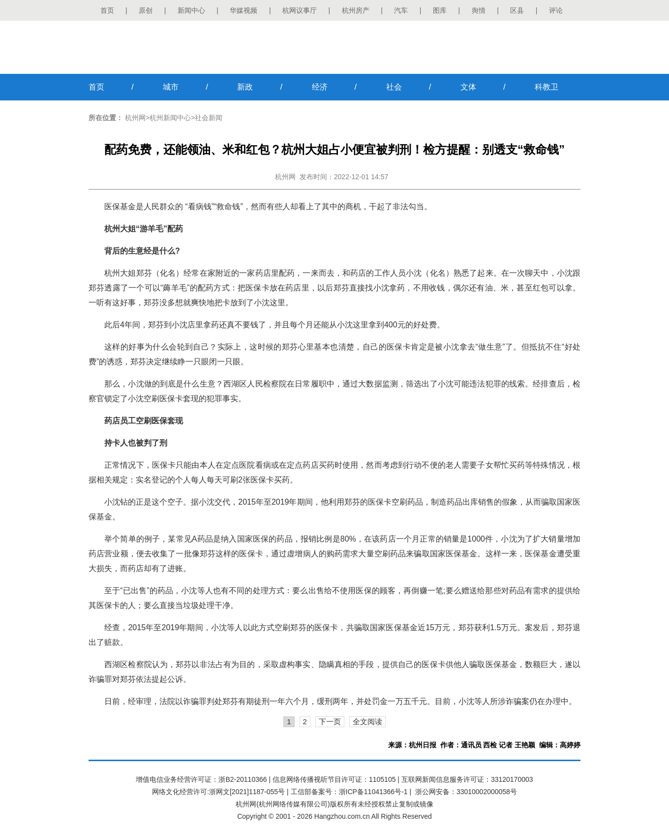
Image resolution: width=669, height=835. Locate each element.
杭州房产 (355, 10)
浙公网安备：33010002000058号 (466, 792)
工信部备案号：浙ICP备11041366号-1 (349, 792)
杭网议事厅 (299, 10)
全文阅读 (367, 721)
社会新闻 (208, 118)
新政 (245, 87)
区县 (517, 10)
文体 (468, 87)
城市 (171, 87)
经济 (320, 87)
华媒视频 (243, 10)
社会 (394, 87)
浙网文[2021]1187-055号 (247, 792)
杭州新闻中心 (170, 118)
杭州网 (135, 118)
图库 (440, 10)
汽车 (401, 10)
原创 (145, 10)
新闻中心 (191, 10)
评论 (556, 10)
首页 (107, 10)
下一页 (330, 721)
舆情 (479, 10)
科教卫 (546, 87)
